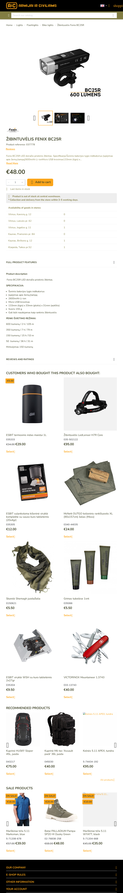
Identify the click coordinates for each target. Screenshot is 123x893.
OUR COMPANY (16, 867)
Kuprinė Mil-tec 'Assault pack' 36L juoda (59, 752)
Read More (12, 163)
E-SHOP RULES (15, 874)
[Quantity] (15, 182)
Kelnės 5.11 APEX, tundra (98, 751)
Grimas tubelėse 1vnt (76, 598)
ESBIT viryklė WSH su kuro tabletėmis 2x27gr (29, 679)
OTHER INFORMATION (20, 882)
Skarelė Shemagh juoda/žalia (23, 598)
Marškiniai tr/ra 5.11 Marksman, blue (18, 832)
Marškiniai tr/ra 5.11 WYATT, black (94, 832)
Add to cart (40, 182)
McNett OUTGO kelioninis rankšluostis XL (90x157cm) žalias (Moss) (88, 515)
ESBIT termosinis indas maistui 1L (26, 435)
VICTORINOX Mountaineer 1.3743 (84, 677)
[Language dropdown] (103, 5)
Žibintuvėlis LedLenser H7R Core (83, 435)
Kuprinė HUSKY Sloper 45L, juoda (19, 752)
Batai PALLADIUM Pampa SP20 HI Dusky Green (60, 832)
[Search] (64, 15)
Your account (16, 889)
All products (108, 780)
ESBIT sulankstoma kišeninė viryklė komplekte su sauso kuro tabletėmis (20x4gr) (27, 517)
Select (11, 452)
